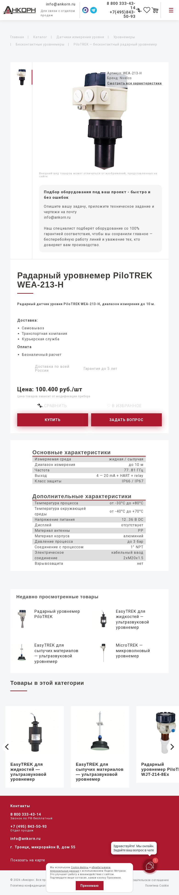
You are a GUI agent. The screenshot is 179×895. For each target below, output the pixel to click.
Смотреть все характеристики (134, 83)
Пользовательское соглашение (146, 880)
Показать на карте (27, 860)
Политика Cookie (157, 885)
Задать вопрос (126, 420)
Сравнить (55, 405)
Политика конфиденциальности (32, 885)
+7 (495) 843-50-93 (28, 826)
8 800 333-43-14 (25, 814)
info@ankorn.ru (57, 217)
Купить (53, 420)
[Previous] (7, 747)
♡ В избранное (124, 405)
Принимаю (89, 885)
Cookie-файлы (80, 867)
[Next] (172, 747)
